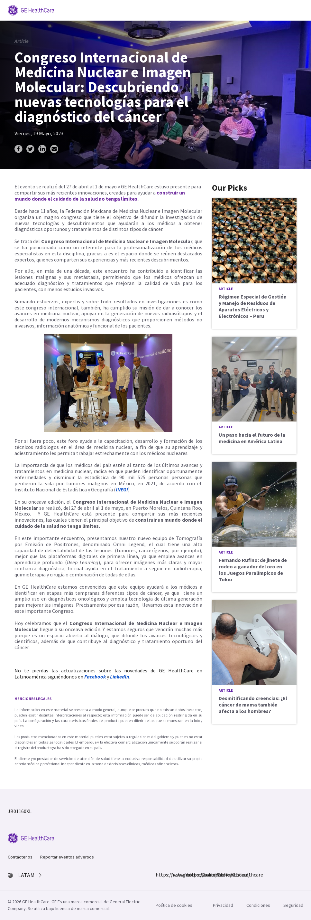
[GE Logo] (31, 9)
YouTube (221, 874)
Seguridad (293, 905)
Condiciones (258, 905)
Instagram (175, 874)
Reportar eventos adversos (67, 857)
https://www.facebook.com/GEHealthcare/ (159, 874)
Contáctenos (20, 857)
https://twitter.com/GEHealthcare (190, 874)
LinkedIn (206, 874)
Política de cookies (174, 905)
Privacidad (223, 905)
